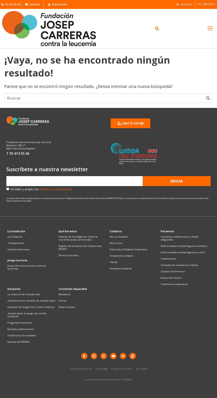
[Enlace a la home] (54, 28)
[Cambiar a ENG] (212, 4)
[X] (103, 356)
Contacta (32, 4)
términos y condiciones (56, 189)
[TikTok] (133, 356)
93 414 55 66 (10, 4)
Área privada (57, 4)
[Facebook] (84, 356)
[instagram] (94, 356)
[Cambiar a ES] (206, 4)
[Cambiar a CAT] (200, 4)
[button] (183, 4)
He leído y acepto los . (41, 189)
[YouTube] (113, 356)
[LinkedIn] (123, 356)
